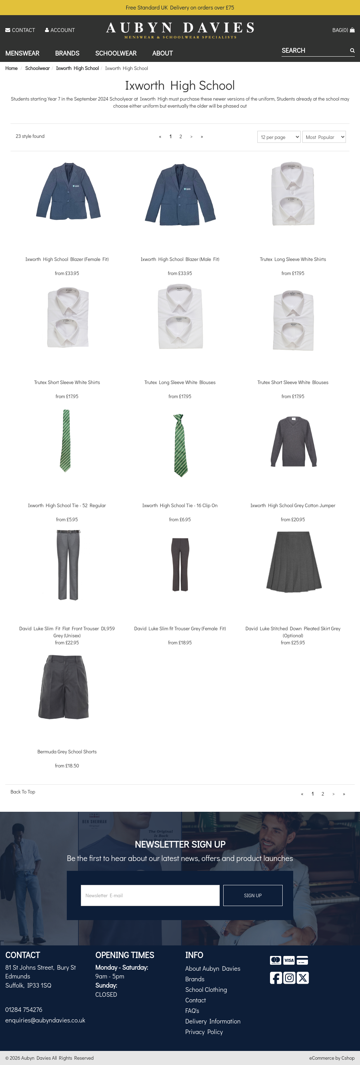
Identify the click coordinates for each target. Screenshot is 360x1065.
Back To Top (23, 791)
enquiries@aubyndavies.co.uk (45, 1020)
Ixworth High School (126, 68)
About (162, 53)
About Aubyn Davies (212, 968)
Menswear (22, 53)
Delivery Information (212, 1021)
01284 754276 (24, 1009)
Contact (195, 1000)
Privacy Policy (204, 1031)
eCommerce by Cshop (332, 1057)
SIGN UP (253, 895)
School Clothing (206, 989)
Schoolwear (116, 53)
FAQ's (192, 1010)
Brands (67, 53)
